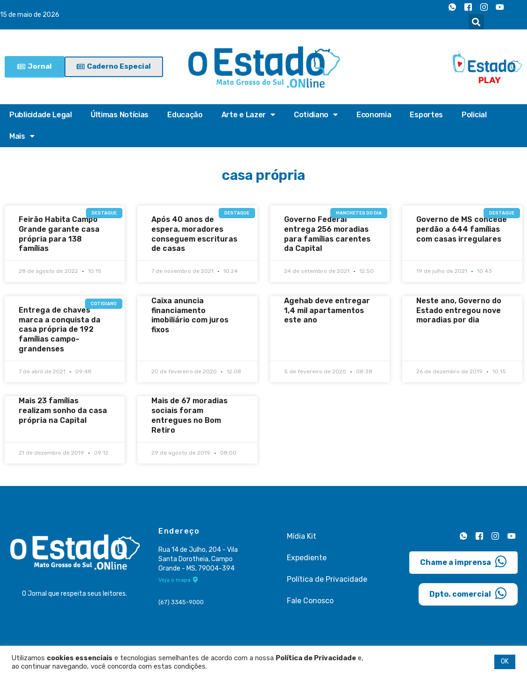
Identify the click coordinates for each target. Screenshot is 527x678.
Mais (22, 136)
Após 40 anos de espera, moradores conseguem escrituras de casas (194, 234)
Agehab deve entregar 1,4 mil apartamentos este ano (327, 310)
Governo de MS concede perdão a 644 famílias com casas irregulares (461, 229)
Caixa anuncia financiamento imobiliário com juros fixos (189, 315)
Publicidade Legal (40, 114)
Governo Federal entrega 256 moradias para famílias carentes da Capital (327, 234)
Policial (474, 114)
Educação (185, 114)
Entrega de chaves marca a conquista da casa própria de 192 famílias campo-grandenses (59, 329)
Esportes (426, 114)
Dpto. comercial (468, 593)
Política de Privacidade (327, 578)
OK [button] (505, 661)
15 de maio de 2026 (29, 15)
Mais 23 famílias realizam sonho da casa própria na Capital (63, 410)
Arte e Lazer (248, 115)
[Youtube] (500, 7)
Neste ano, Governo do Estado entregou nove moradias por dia (458, 310)
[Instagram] (484, 7)
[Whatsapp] (452, 7)
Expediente (307, 557)
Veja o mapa (178, 580)
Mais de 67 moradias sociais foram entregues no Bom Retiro (189, 415)
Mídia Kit (301, 535)
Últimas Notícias (120, 114)
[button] (476, 21)
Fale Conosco (310, 600)
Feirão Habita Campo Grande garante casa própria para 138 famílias (59, 234)
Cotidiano (316, 115)
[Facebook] (468, 7)
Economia (374, 114)
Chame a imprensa (463, 561)
